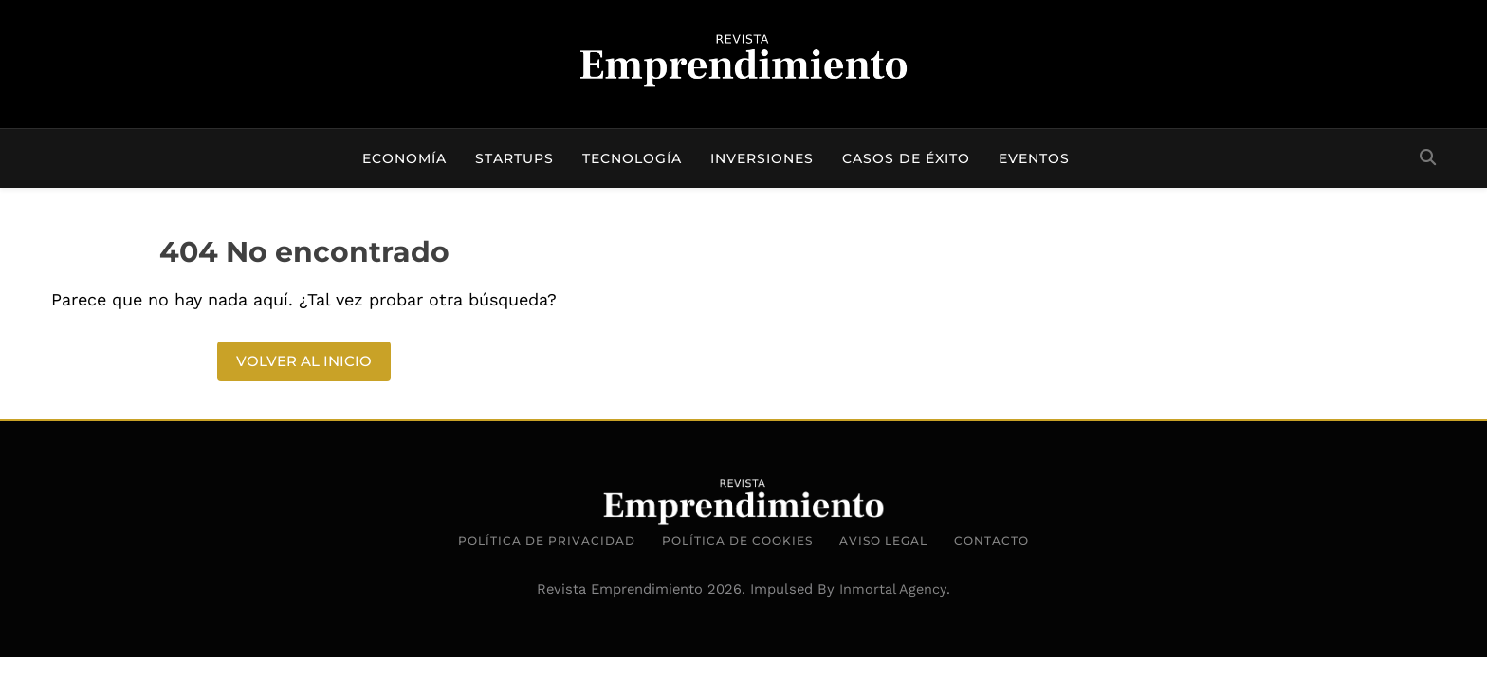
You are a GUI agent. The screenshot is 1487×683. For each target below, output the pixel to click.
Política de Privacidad (546, 540)
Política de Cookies (737, 540)
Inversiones (762, 158)
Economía (404, 158)
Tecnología (632, 158)
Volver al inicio (304, 361)
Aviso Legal (883, 540)
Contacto (991, 540)
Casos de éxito (906, 158)
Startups (514, 158)
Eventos (1034, 158)
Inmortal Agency (892, 589)
